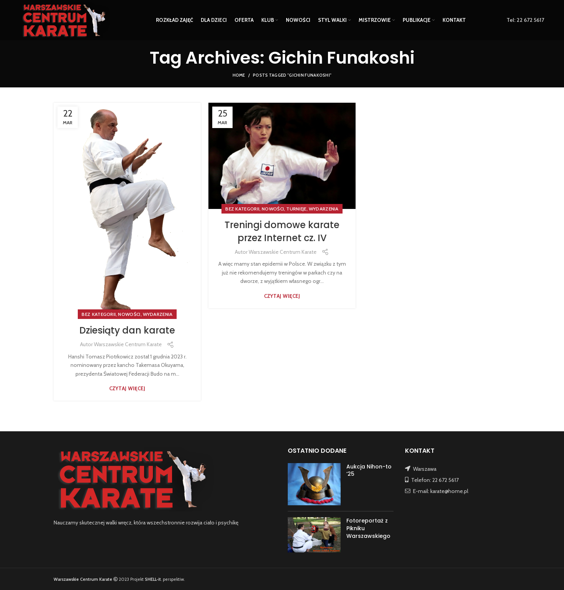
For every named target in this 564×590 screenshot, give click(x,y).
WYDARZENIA (158, 314)
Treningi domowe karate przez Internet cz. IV (282, 231)
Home (239, 75)
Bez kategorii (99, 314)
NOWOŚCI (129, 314)
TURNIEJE (296, 209)
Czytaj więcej (127, 388)
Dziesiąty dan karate (127, 330)
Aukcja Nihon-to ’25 (369, 470)
